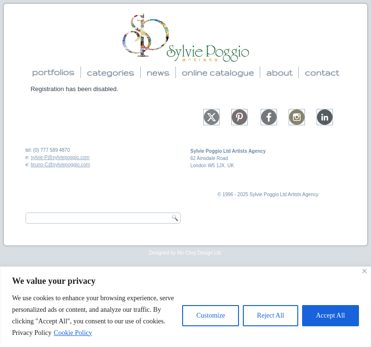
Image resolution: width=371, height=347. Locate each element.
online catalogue (218, 72)
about (279, 72)
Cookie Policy (73, 332)
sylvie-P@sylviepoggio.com (60, 157)
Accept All (330, 315)
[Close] (364, 271)
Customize (210, 315)
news (157, 72)
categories (110, 72)
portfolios (53, 72)
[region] (185, 307)
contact (322, 72)
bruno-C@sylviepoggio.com (60, 164)
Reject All (270, 315)
